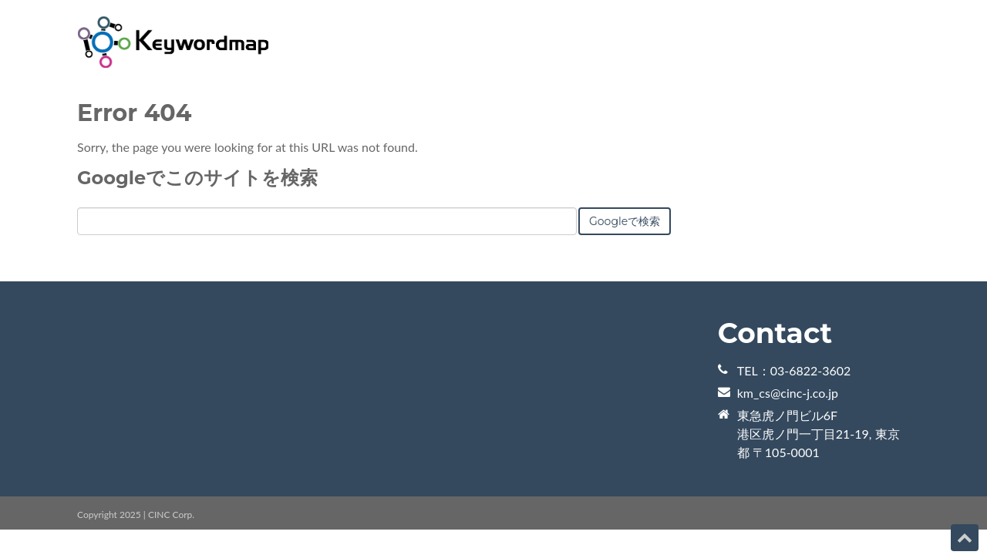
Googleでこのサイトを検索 (197, 177)
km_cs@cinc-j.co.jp (787, 392)
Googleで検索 (624, 221)
